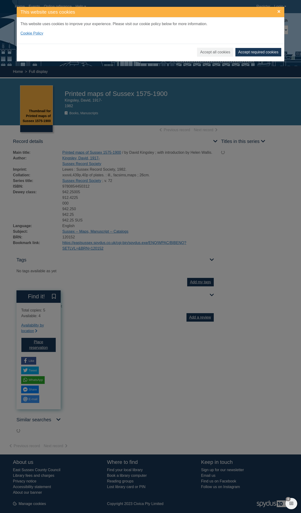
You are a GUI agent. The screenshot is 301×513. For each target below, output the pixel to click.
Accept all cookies (215, 52)
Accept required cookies (258, 52)
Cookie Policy (31, 33)
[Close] (278, 11)
